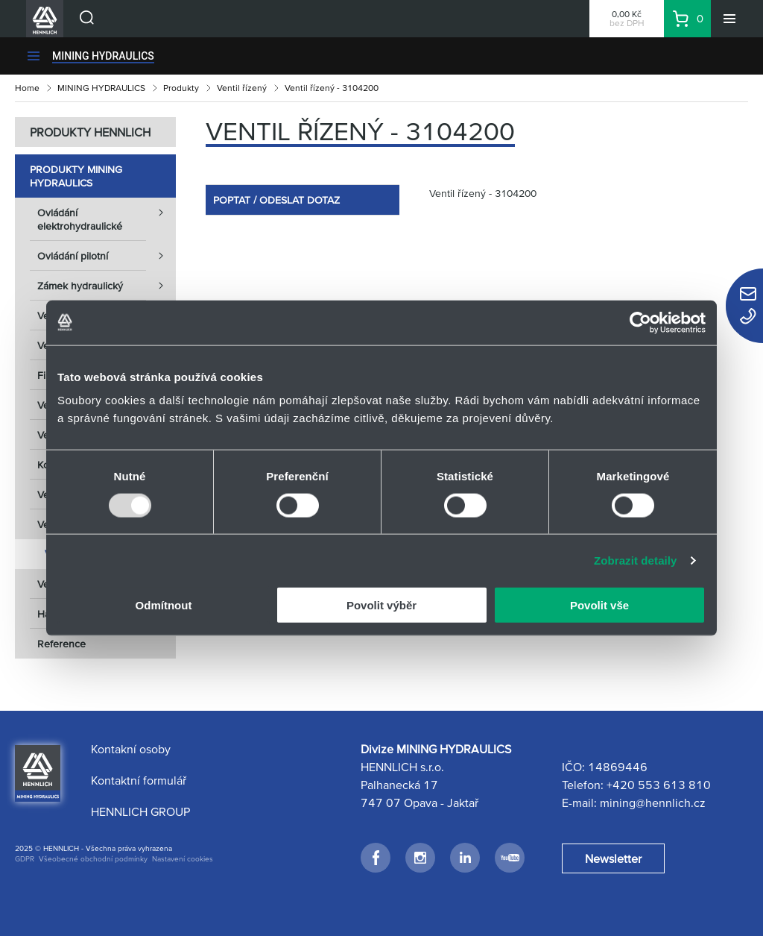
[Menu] (729, 18)
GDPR (24, 859)
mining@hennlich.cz (653, 802)
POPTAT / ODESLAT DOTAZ (276, 200)
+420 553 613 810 (659, 784)
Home (27, 87)
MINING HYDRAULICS (103, 56)
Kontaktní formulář (138, 780)
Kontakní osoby (131, 749)
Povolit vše (599, 605)
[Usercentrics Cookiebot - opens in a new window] (640, 322)
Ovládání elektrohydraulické (106, 215)
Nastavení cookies (182, 859)
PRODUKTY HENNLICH (90, 132)
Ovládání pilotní (106, 256)
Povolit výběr (381, 605)
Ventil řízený (242, 87)
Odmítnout (164, 605)
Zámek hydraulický (106, 286)
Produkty (181, 87)
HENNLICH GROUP (140, 811)
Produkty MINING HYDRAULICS (76, 176)
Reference (61, 644)
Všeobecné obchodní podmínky (93, 859)
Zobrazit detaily (635, 559)
